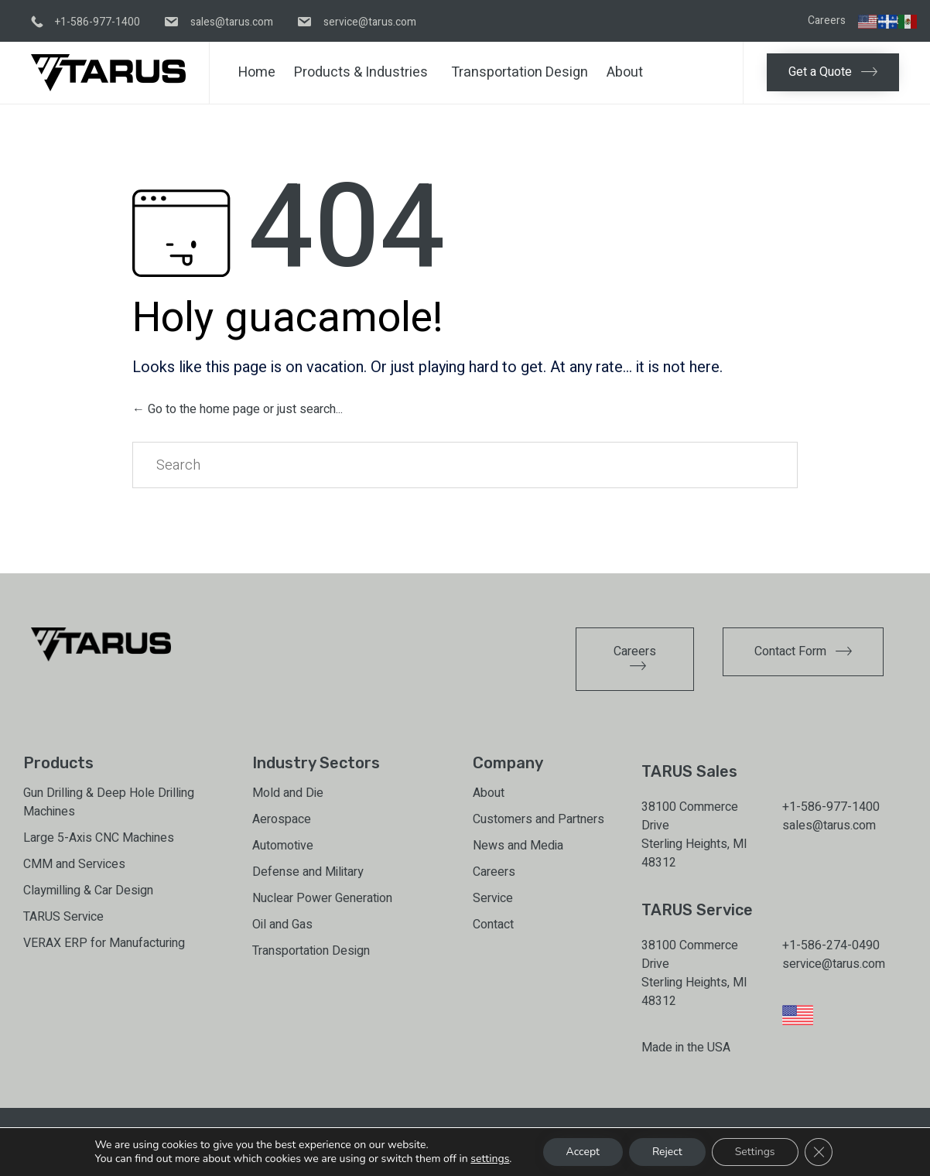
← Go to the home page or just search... (237, 409)
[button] (833, 72)
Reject (667, 1151)
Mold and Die (287, 793)
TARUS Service (63, 917)
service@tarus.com (833, 964)
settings (489, 1159)
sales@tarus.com (829, 825)
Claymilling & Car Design (88, 890)
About (488, 793)
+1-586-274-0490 (831, 945)
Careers (827, 20)
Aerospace (281, 819)
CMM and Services (74, 864)
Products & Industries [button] (361, 72)
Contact (493, 924)
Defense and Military (308, 872)
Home (256, 72)
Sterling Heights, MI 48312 (694, 853)
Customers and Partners (538, 819)
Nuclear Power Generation (322, 898)
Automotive (282, 845)
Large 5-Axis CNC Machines (98, 838)
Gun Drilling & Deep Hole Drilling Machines (108, 802)
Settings (755, 1151)
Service (493, 898)
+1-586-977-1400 (831, 807)
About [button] (625, 72)
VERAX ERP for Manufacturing (104, 943)
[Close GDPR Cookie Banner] (819, 1152)
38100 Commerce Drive (689, 816)
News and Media (518, 845)
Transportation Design (519, 72)
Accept (583, 1151)
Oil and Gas (282, 924)
